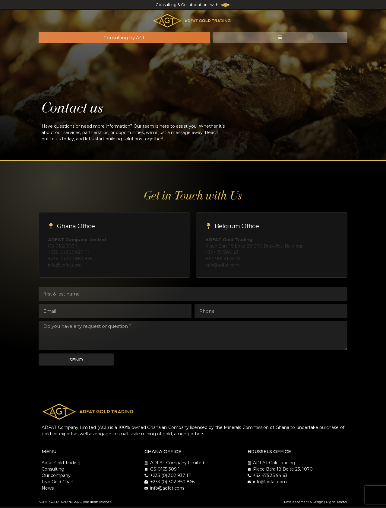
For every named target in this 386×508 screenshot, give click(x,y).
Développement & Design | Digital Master (315, 503)
